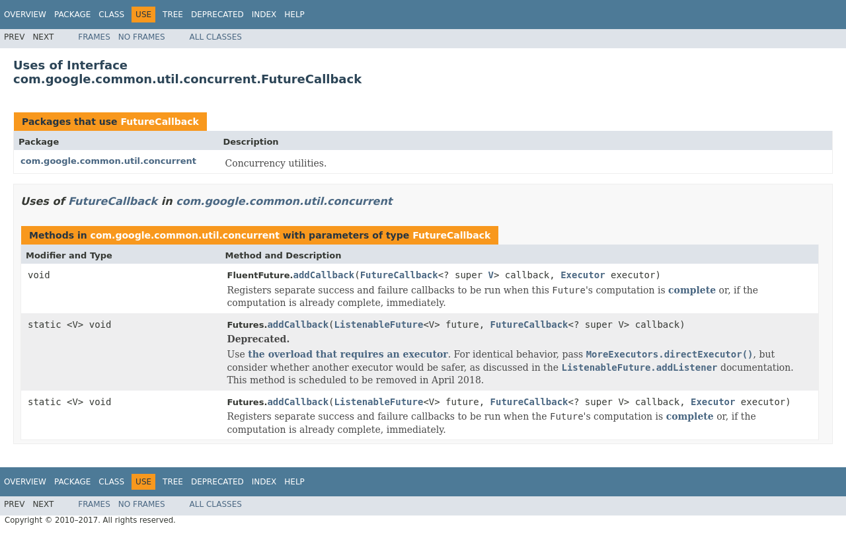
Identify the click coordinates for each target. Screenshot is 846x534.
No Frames (141, 37)
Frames (94, 37)
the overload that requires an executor (347, 354)
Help (294, 14)
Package (72, 14)
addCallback (324, 275)
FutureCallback (159, 121)
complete (692, 290)
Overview (25, 14)
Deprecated (217, 14)
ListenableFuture (379, 324)
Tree (173, 14)
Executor (582, 275)
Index (264, 14)
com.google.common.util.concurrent (108, 161)
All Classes (216, 37)
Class (111, 14)
